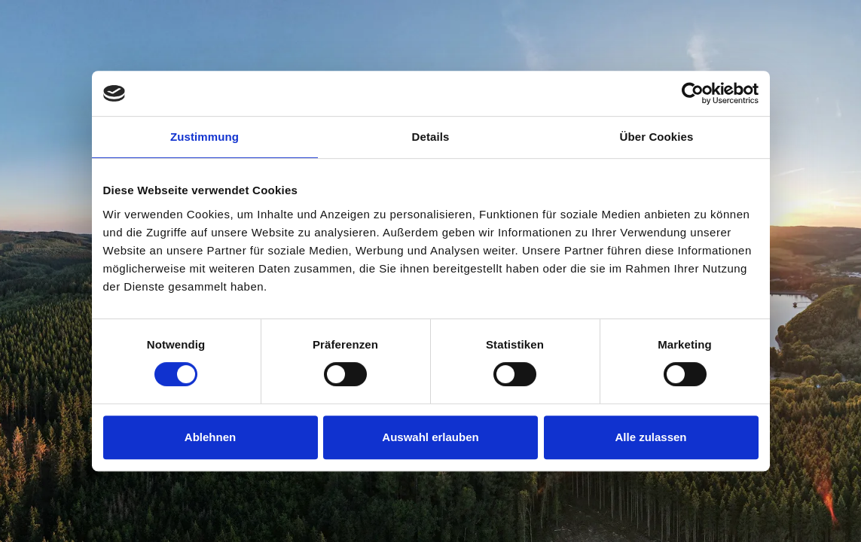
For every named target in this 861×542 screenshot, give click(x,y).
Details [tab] (431, 136)
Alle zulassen (650, 437)
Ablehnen (210, 437)
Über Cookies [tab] (657, 136)
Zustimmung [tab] (204, 136)
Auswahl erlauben (430, 437)
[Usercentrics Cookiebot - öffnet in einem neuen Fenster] (693, 93)
